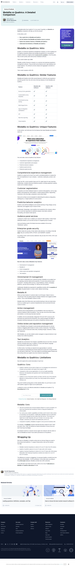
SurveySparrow (21, 393)
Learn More (61, 564)
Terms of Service (16, 555)
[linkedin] (15, 551)
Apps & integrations (49, 531)
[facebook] (12, 551)
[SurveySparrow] (5, 2)
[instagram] (10, 551)
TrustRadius (28, 428)
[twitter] (8, 551)
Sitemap (20, 555)
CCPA (25, 555)
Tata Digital (62, 533)
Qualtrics (32, 531)
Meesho (61, 535)
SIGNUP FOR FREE (46, 399)
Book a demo (70, 2)
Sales (17, 535)
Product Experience (20, 540)
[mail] (6, 551)
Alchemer (32, 535)
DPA (23, 555)
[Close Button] (68, 564)
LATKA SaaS (22, 465)
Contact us (3, 538)
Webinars (47, 535)
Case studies (48, 538)
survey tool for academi (41, 59)
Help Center (47, 542)
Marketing (18, 533)
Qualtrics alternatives (29, 469)
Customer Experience (20, 531)
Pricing (41, 2)
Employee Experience (20, 538)
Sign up (62, 2)
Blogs (46, 540)
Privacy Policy (12, 555)
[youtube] (17, 551)
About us (2, 531)
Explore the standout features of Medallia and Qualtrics (33, 45)
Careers (2, 540)
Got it (65, 564)
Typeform (32, 533)
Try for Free (67, 49)
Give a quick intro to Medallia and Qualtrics (30, 41)
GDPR (22, 555)
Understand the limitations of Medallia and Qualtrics (32, 47)
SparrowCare (3, 533)
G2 (20, 448)
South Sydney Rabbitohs (65, 540)
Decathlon (62, 531)
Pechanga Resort (63, 538)
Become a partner (49, 544)
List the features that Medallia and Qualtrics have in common (34, 43)
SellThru (62, 542)
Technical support (48, 546)
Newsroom (3, 535)
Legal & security (48, 533)
